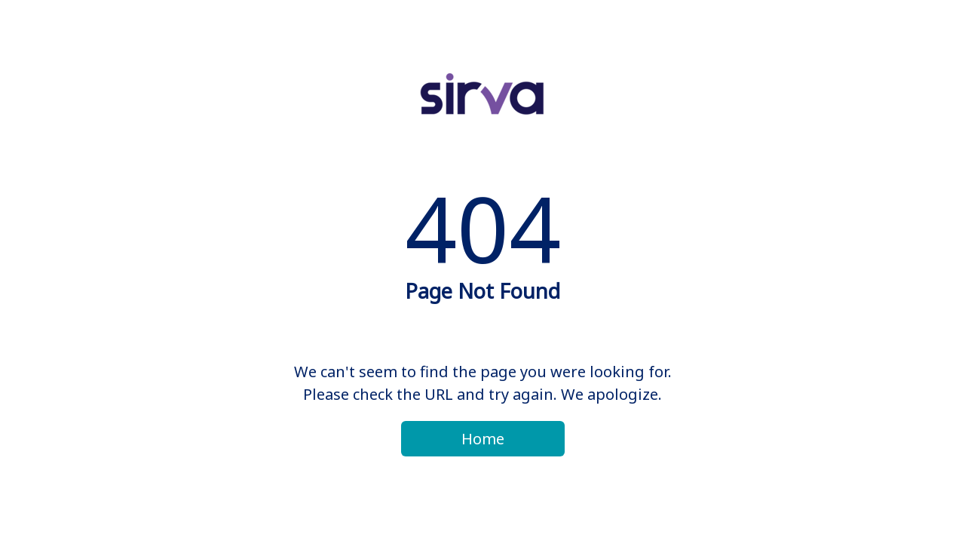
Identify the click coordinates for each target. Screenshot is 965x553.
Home (482, 439)
